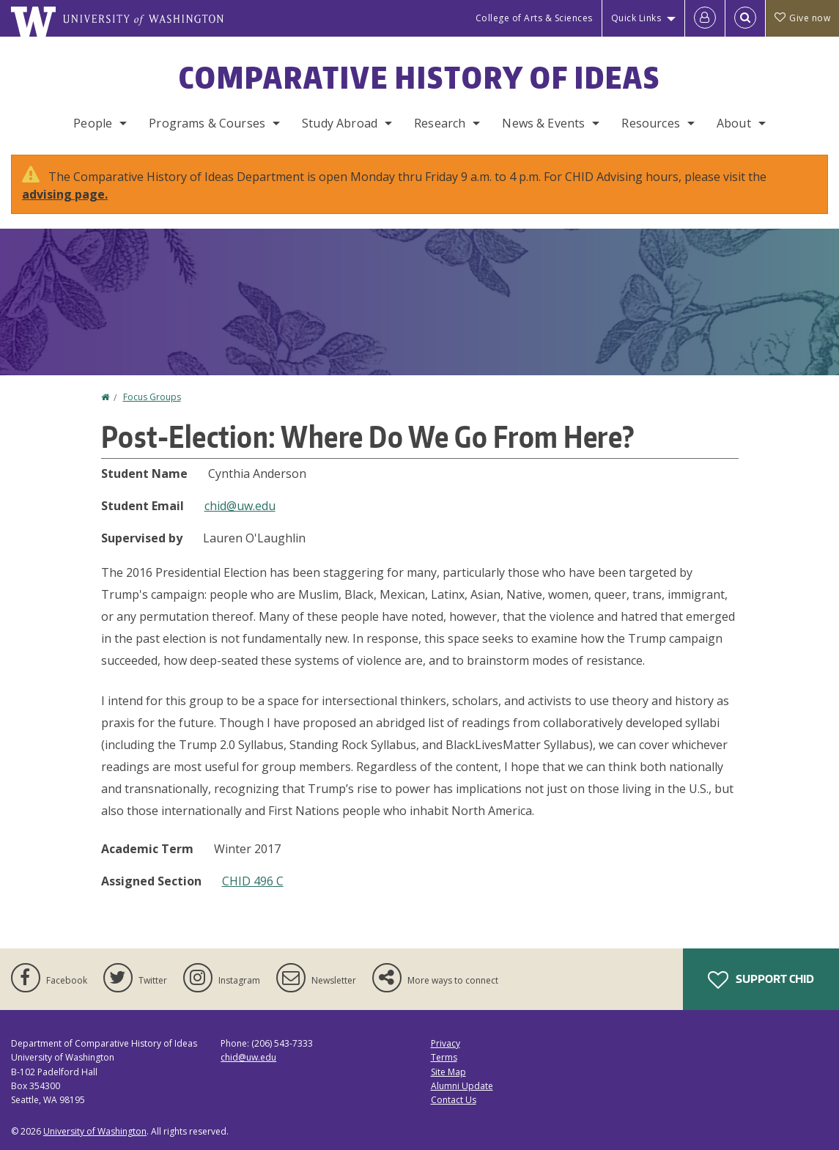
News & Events (543, 123)
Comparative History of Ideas (419, 77)
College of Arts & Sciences (534, 18)
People (92, 123)
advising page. (65, 194)
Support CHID (761, 980)
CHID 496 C (253, 881)
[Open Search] (745, 18)
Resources (650, 123)
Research (439, 123)
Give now (802, 18)
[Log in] (705, 18)
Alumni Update (462, 1086)
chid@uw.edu (240, 506)
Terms (444, 1057)
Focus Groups (152, 397)
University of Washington (95, 1131)
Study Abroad (339, 123)
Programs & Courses (207, 123)
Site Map (448, 1072)
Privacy (445, 1043)
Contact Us (453, 1100)
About (734, 123)
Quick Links (636, 18)
